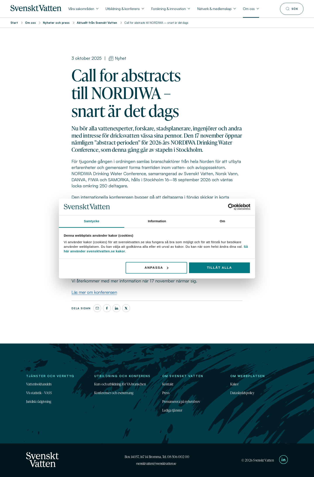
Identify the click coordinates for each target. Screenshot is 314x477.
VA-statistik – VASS (39, 392)
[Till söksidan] (292, 9)
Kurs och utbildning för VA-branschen (120, 384)
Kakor (234, 384)
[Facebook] (107, 308)
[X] (126, 308)
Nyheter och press (56, 22)
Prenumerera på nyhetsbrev (181, 401)
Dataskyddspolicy (242, 392)
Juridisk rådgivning (38, 401)
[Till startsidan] (35, 10)
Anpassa (156, 267)
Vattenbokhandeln (39, 384)
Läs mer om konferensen (94, 292)
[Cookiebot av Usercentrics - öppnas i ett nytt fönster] (231, 206)
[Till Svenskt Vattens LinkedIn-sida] (283, 460)
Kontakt (167, 384)
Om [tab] (222, 221)
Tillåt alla (219, 267)
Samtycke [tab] (91, 221)
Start (14, 22)
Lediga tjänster (172, 410)
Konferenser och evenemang (113, 392)
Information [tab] (157, 221)
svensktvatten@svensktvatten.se (156, 463)
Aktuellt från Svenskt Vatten (97, 22)
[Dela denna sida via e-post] (97, 308)
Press (165, 392)
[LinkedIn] (116, 308)
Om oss (30, 22)
